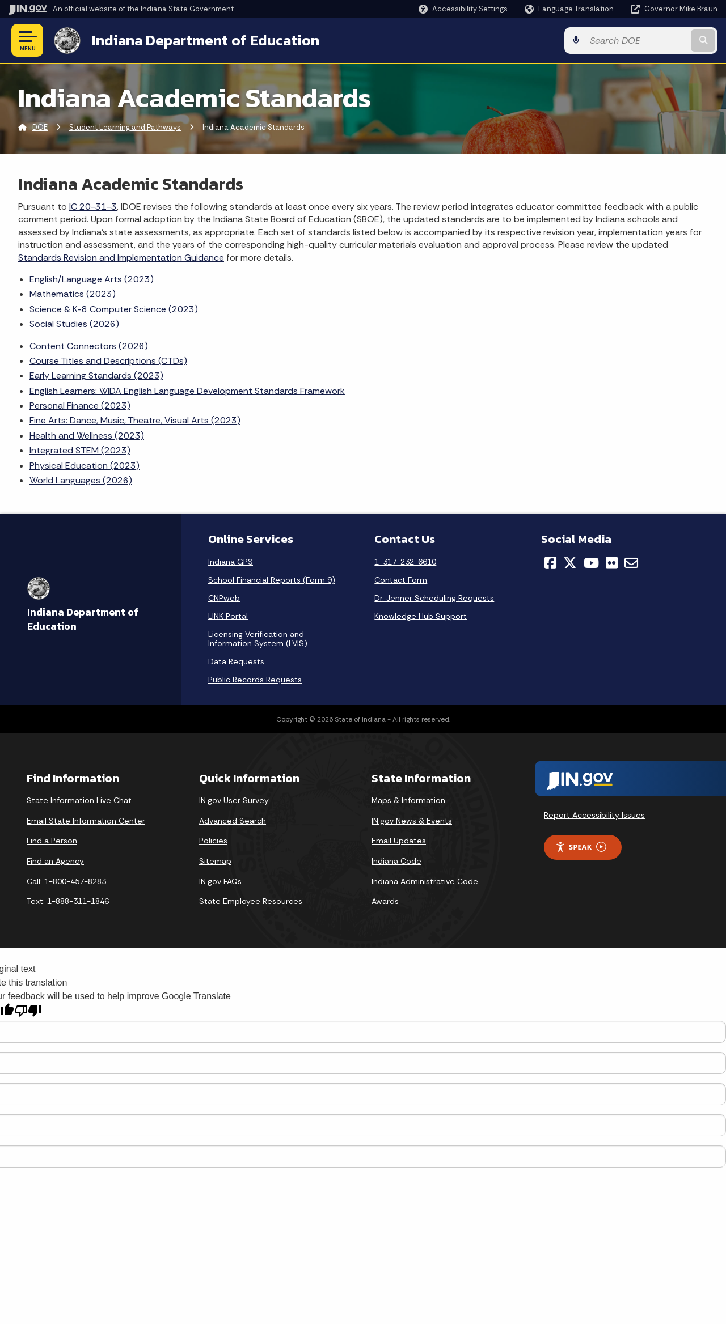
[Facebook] (550, 563)
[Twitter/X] (570, 563)
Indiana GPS (230, 562)
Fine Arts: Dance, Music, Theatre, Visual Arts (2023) (134, 420)
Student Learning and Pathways (125, 127)
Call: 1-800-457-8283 (66, 881)
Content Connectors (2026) (88, 346)
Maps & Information (408, 800)
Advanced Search (232, 821)
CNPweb (224, 598)
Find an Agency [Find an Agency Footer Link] (55, 861)
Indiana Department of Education (205, 40)
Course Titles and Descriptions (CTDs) (108, 361)
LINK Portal (228, 616)
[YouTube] (591, 563)
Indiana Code (396, 861)
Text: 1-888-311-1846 (68, 901)
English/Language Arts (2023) (91, 279)
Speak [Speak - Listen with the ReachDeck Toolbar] (580, 847)
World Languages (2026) (80, 480)
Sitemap (215, 861)
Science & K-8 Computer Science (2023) (113, 309)
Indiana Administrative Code (425, 881)
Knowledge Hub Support (420, 616)
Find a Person (52, 840)
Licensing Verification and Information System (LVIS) (257, 638)
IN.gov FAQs (220, 881)
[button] (463, 8)
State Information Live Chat (79, 800)
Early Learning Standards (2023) (96, 375)
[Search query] (636, 40)
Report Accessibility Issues (594, 815)
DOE (40, 127)
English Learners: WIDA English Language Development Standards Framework (187, 391)
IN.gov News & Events (412, 821)
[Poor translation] (27, 1011)
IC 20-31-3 (93, 207)
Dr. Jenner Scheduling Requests (434, 598)
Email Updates (399, 840)
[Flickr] (612, 563)
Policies (213, 840)
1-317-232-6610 (405, 562)
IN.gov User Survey (234, 800)
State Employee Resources (250, 901)
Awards (385, 901)
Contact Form (400, 580)
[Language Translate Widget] (570, 9)
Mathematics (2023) (72, 294)
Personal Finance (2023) (79, 405)
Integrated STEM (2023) (79, 450)
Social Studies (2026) (74, 324)
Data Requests (236, 661)
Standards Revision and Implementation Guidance (121, 258)
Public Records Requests (255, 679)
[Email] (631, 563)
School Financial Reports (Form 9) (271, 580)
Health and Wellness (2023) (86, 436)
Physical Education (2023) (84, 466)
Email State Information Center (86, 821)
